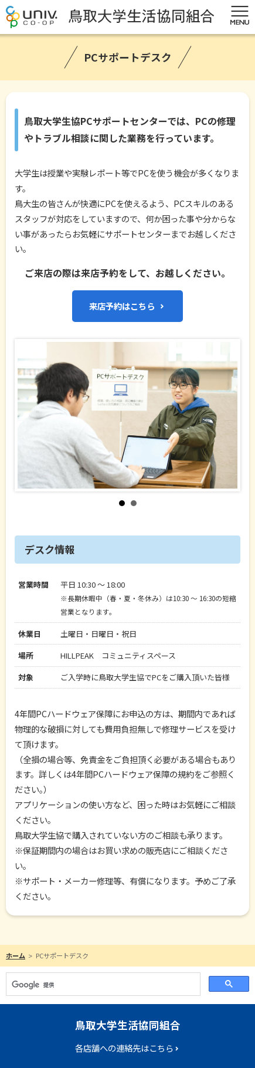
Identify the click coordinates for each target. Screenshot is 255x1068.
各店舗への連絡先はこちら (124, 1048)
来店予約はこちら (122, 306)
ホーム (15, 955)
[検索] (102, 985)
